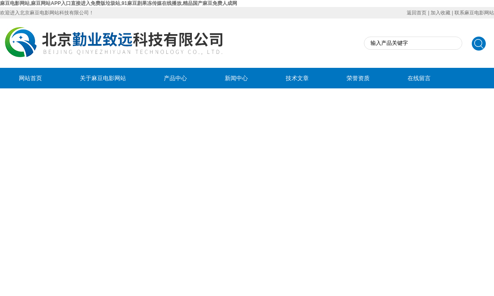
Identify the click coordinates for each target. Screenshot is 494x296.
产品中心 (175, 78)
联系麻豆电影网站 (474, 13)
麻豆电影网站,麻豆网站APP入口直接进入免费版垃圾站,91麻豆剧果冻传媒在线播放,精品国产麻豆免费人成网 (118, 3)
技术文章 (297, 78)
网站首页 (30, 78)
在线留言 (419, 78)
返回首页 (416, 13)
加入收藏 (440, 13)
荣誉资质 (358, 78)
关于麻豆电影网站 (103, 78)
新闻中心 (236, 78)
